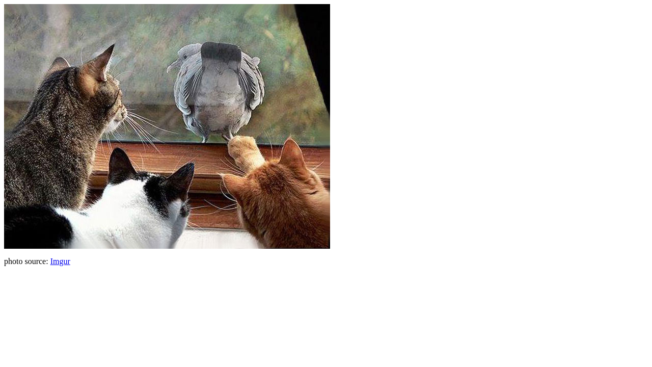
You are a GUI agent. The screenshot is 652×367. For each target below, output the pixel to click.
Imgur (60, 261)
